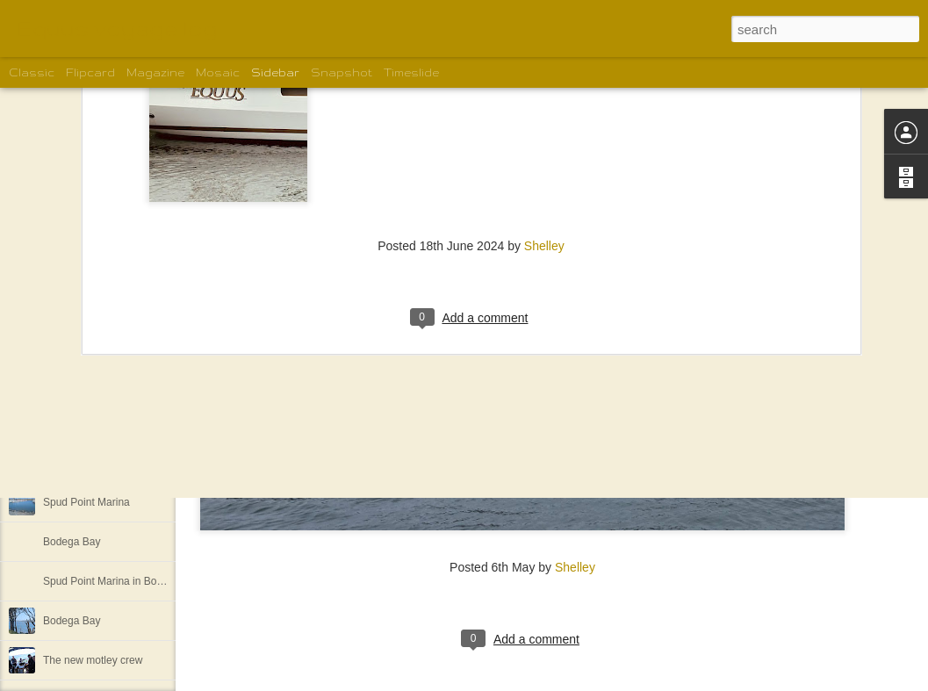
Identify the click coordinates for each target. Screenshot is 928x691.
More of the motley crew (99, 423)
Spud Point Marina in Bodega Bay (122, 581)
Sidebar (275, 72)
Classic (31, 72)
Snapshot (341, 72)
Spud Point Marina (86, 502)
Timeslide (411, 72)
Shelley (575, 567)
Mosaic (218, 72)
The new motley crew (92, 660)
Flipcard (90, 72)
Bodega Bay (71, 542)
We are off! (68, 384)
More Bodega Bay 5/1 (94, 463)
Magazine (155, 72)
